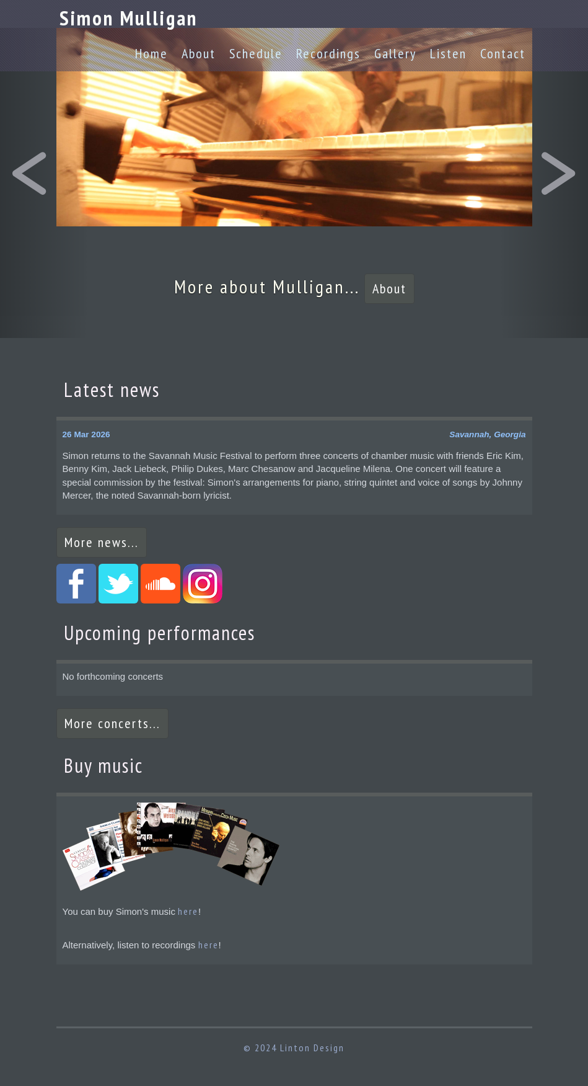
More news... (101, 542)
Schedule (256, 53)
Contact (502, 53)
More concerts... (112, 723)
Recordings (328, 53)
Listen (448, 53)
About (199, 53)
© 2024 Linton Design (294, 1047)
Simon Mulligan (128, 17)
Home (151, 53)
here (188, 911)
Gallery (395, 53)
